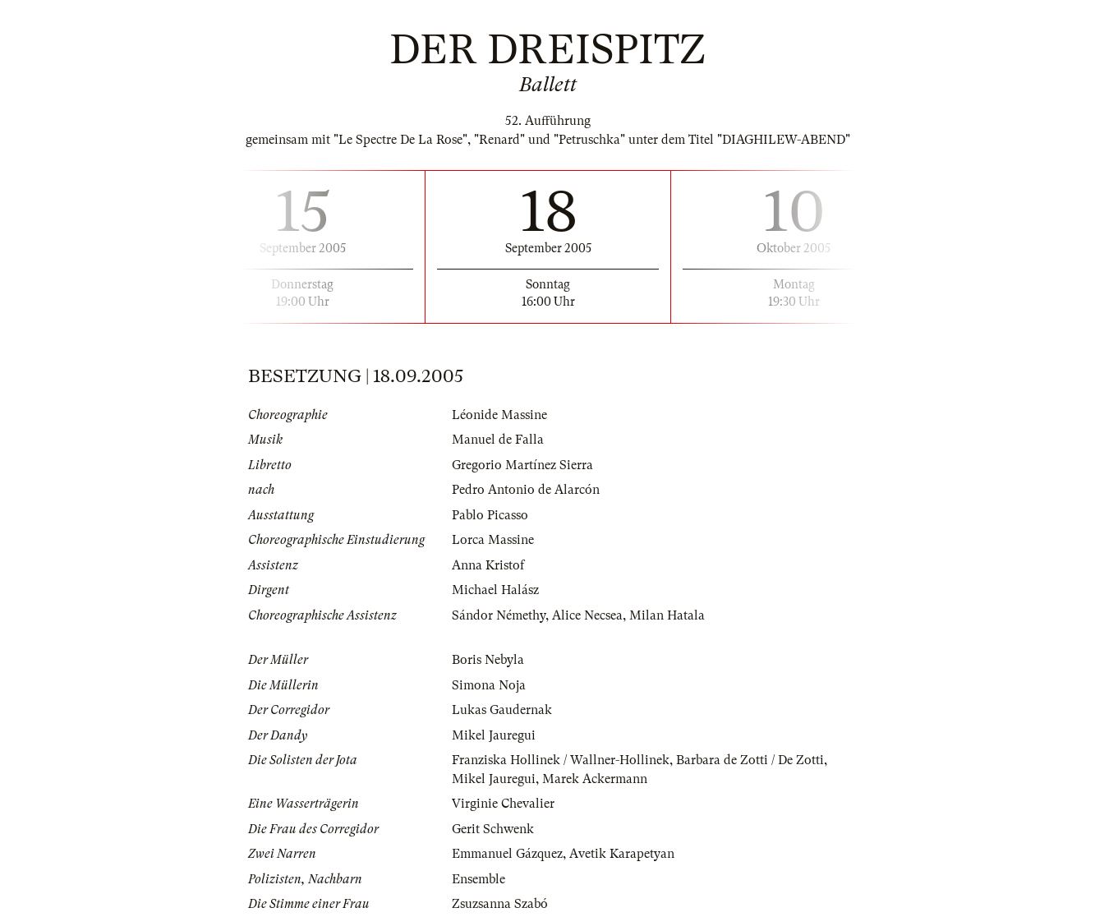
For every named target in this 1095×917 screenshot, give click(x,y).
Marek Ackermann (594, 779)
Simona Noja (489, 685)
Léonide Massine (499, 415)
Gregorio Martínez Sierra (522, 465)
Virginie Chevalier (503, 803)
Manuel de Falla (498, 439)
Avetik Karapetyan (621, 853)
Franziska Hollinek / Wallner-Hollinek (560, 760)
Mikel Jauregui (494, 735)
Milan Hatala (667, 615)
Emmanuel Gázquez (507, 853)
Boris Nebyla (488, 659)
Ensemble (478, 879)
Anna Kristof (488, 565)
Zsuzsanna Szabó (500, 903)
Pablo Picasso (490, 515)
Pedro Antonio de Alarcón (526, 489)
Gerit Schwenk (493, 829)
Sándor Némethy (498, 615)
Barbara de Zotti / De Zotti (750, 760)
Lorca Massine (493, 539)
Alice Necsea (587, 615)
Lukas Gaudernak (502, 710)
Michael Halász (495, 590)
